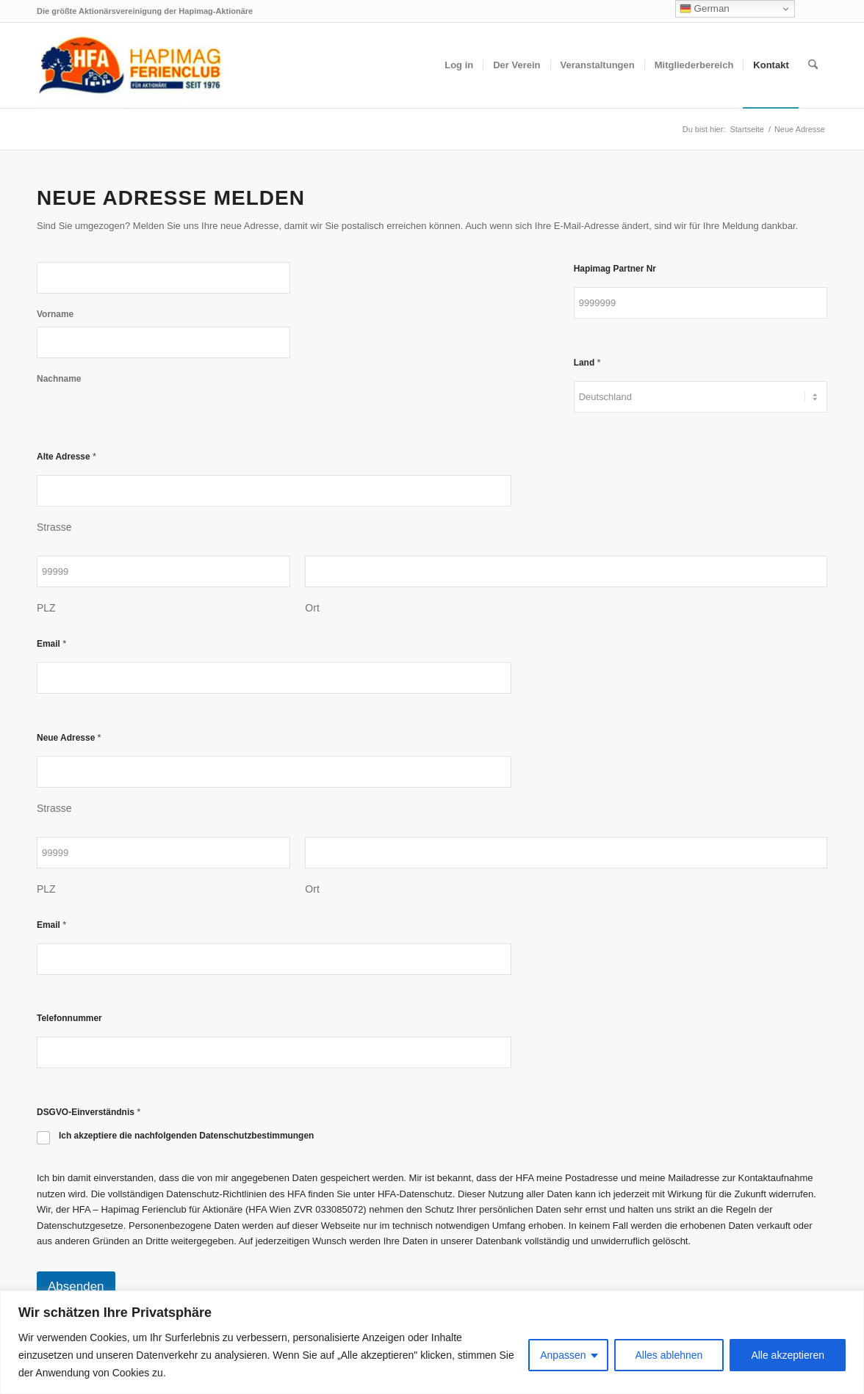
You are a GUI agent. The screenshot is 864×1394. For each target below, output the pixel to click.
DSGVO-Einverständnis (88, 1111)
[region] (432, 1342)
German (705, 9)
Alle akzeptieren (787, 1355)
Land (587, 362)
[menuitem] (459, 65)
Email (51, 643)
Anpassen (563, 1355)
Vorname (55, 314)
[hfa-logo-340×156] (129, 65)
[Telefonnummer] (274, 1052)
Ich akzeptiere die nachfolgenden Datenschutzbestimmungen (186, 1135)
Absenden (76, 1286)
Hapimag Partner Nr (615, 269)
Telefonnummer (69, 1018)
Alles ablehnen (669, 1355)
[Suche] (813, 65)
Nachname (59, 379)
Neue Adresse (69, 737)
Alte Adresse (66, 456)
